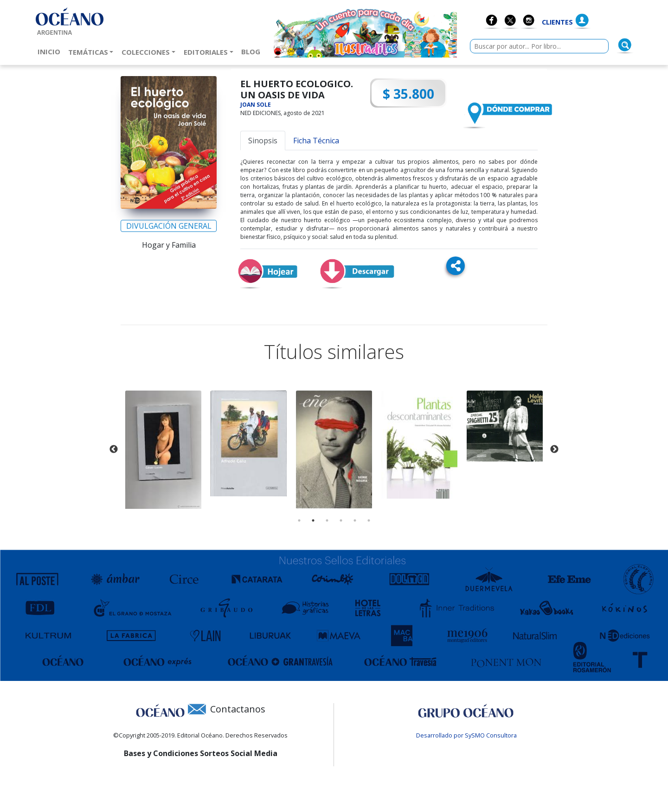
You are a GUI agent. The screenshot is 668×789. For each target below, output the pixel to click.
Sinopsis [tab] (262, 140)
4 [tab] (341, 520)
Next (554, 449)
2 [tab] (313, 520)
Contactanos (237, 709)
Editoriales (206, 52)
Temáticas (88, 52)
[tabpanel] (163, 449)
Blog (252, 51)
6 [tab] (368, 520)
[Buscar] (625, 45)
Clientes (557, 22)
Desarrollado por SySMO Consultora (466, 735)
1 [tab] (299, 520)
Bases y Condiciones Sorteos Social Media (200, 753)
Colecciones (146, 52)
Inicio (51, 51)
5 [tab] (355, 520)
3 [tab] (327, 520)
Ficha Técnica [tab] (316, 140)
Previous (113, 449)
